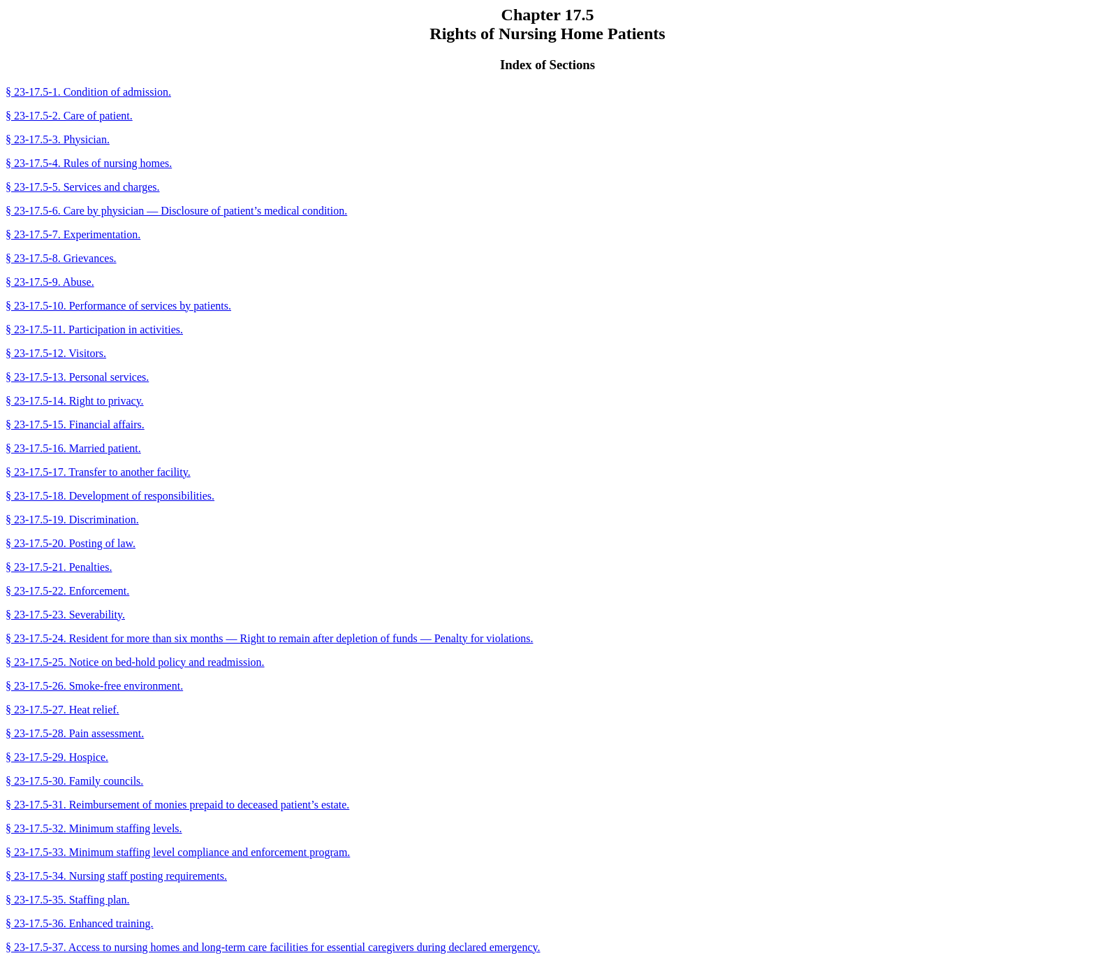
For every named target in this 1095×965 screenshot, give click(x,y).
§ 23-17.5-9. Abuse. (50, 282)
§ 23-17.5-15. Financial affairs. (75, 424)
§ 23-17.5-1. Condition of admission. (88, 92)
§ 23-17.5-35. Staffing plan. (67, 900)
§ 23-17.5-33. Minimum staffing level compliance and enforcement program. (178, 852)
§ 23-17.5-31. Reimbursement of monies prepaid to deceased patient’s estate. (177, 805)
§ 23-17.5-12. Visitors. (56, 353)
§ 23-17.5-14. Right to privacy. (75, 401)
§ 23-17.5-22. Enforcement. (67, 591)
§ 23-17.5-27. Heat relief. (62, 710)
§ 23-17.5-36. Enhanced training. (80, 923)
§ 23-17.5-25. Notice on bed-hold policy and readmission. (135, 662)
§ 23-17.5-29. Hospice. (57, 757)
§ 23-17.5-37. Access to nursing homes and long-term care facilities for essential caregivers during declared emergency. (273, 947)
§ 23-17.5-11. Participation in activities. (94, 329)
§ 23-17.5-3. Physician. (58, 139)
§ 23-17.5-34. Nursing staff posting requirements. (116, 876)
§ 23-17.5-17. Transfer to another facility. (98, 472)
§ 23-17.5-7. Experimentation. (73, 234)
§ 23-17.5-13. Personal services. (77, 377)
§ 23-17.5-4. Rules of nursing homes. (89, 163)
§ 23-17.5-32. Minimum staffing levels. (94, 828)
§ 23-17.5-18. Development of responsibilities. (110, 496)
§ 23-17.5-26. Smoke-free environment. (94, 686)
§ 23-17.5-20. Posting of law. (70, 543)
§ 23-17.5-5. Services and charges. (83, 187)
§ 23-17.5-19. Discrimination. (72, 519)
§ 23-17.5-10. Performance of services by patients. (118, 306)
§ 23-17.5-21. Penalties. (59, 567)
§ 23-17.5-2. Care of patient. (69, 116)
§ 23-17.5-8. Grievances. (61, 258)
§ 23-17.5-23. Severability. (65, 615)
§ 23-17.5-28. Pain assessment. (75, 733)
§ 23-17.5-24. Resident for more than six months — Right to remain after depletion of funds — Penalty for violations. (269, 638)
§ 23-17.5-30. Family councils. (74, 781)
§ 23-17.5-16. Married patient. (73, 448)
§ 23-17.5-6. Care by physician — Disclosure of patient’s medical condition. (176, 211)
